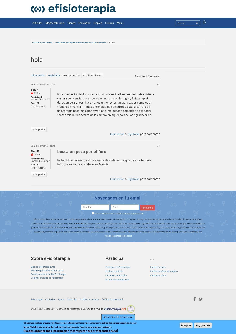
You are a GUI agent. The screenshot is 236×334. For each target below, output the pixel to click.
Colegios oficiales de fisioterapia (47, 278)
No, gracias (202, 325)
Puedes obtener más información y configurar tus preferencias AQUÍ (71, 331)
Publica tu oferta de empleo (164, 270)
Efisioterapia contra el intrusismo (47, 270)
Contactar (50, 298)
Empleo (98, 23)
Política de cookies (89, 298)
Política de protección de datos (118, 235)
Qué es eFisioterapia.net (43, 266)
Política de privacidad (112, 298)
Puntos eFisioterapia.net (117, 278)
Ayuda (61, 298)
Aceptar (186, 325)
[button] (205, 23)
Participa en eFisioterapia (117, 266)
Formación (84, 23)
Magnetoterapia (55, 23)
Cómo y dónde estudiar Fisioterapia (48, 274)
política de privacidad (134, 213)
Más (120, 23)
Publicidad (72, 298)
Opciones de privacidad (118, 317)
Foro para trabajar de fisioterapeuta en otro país (85, 42)
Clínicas (109, 23)
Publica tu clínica (158, 274)
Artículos (37, 23)
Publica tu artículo (114, 270)
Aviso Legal (36, 298)
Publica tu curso (158, 266)
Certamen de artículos (116, 274)
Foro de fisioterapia (43, 42)
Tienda (71, 23)
